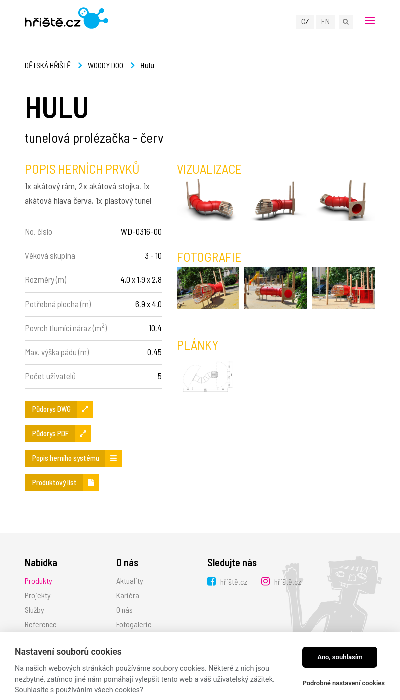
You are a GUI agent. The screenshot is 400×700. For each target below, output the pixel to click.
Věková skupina (50, 255)
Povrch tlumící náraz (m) (66, 326)
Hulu (147, 65)
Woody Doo (106, 65)
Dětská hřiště (48, 65)
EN (326, 21)
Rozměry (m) (45, 279)
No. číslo (38, 231)
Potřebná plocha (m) (58, 304)
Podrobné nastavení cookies (343, 683)
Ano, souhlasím (340, 657)
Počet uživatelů (50, 376)
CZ (306, 21)
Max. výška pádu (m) (57, 352)
